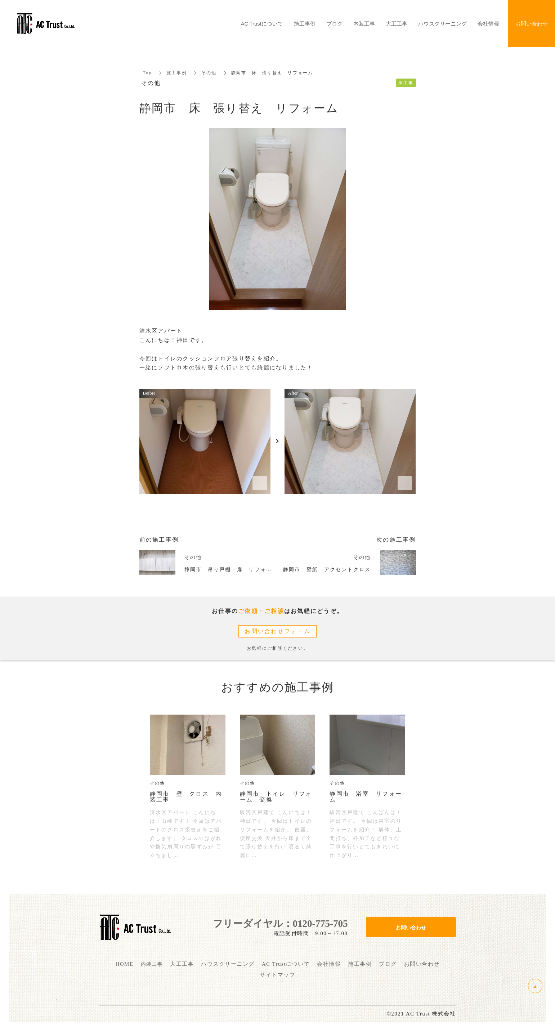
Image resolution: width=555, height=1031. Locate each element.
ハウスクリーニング (442, 23)
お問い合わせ (411, 927)
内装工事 (364, 23)
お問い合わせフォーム (277, 631)
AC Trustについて (262, 23)
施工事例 (176, 72)
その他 (209, 72)
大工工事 (396, 23)
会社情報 (488, 23)
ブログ (334, 23)
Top (147, 72)
